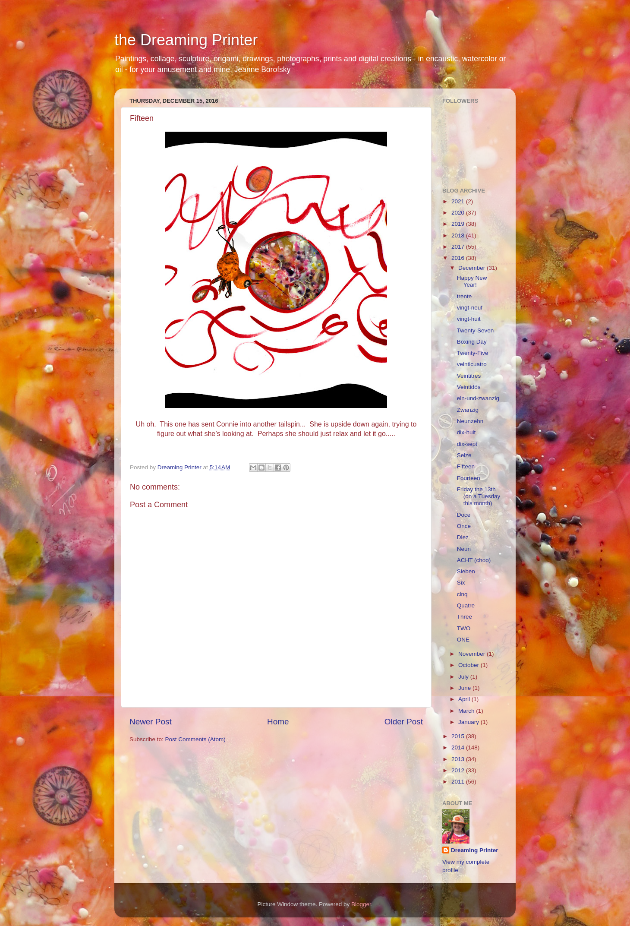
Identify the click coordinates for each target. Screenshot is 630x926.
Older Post (403, 721)
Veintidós (469, 387)
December (472, 268)
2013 (458, 759)
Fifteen (466, 466)
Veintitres (469, 376)
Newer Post (150, 721)
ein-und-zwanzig (478, 398)
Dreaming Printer (474, 850)
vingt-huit (469, 319)
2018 (458, 235)
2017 (458, 246)
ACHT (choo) (474, 560)
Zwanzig (468, 410)
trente (464, 296)
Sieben (466, 571)
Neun (464, 549)
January (469, 722)
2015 (458, 736)
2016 (458, 258)
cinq (462, 594)
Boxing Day (472, 341)
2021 (458, 201)
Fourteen (468, 478)
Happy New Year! (472, 281)
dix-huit (466, 432)
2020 (458, 212)
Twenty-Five (472, 353)
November (472, 654)
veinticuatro (472, 364)
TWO (464, 628)
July (464, 676)
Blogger (361, 904)
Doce (464, 515)
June (465, 688)
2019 (458, 224)
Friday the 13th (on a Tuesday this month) (479, 496)
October (469, 665)
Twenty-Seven (475, 330)
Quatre (466, 605)
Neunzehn (470, 421)
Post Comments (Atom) (195, 739)
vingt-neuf (469, 307)
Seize (464, 455)
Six (461, 582)
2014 (458, 747)
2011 (458, 781)
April (465, 699)
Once (464, 526)
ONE (463, 639)
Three (464, 616)
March (467, 711)
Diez (463, 537)
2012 (458, 770)
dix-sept (467, 444)
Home (278, 721)
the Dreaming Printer (186, 40)
